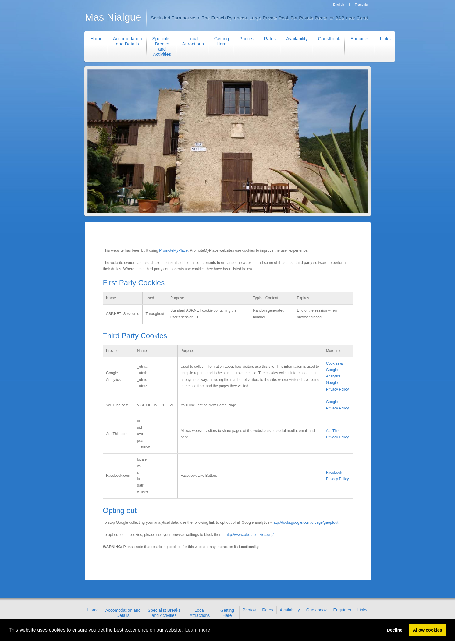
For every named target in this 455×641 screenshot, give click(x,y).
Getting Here (221, 41)
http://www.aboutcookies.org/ (250, 535)
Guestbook (329, 38)
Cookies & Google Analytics (334, 370)
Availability (297, 38)
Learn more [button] (197, 629)
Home (97, 38)
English (338, 4)
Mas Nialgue (113, 17)
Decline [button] (394, 630)
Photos (246, 38)
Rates (270, 38)
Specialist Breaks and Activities (162, 46)
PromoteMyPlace (173, 250)
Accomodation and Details (127, 41)
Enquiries (360, 38)
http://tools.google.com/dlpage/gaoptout (306, 522)
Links (385, 38)
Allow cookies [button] (427, 630)
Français (361, 4)
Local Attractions (193, 41)
